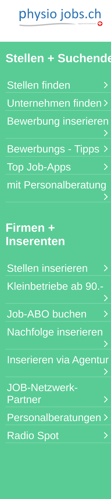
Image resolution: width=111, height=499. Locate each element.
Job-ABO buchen (58, 314)
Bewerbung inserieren (58, 126)
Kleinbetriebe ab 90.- (58, 291)
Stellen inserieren (58, 268)
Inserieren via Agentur (58, 365)
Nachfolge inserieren (58, 337)
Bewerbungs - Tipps (58, 149)
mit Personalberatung (58, 190)
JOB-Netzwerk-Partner (58, 393)
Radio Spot (58, 435)
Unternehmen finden (58, 103)
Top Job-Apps (58, 167)
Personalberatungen (58, 417)
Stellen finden (58, 85)
